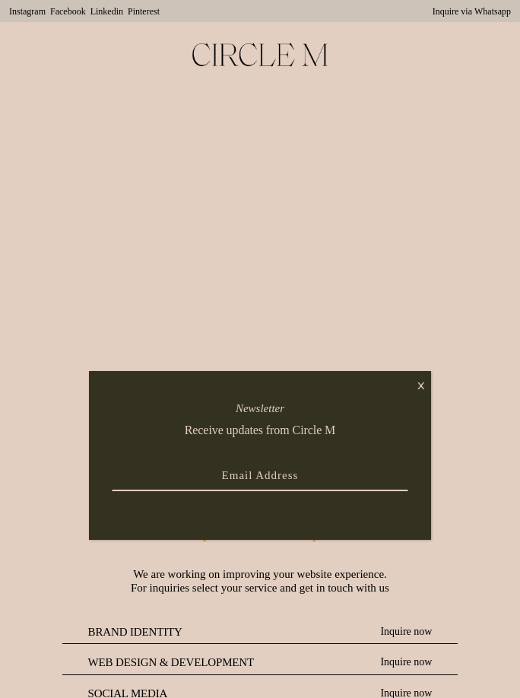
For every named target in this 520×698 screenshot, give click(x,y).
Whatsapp (492, 11)
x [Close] (421, 384)
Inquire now (406, 631)
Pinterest (144, 11)
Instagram (27, 11)
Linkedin (106, 11)
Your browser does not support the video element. (260, 231)
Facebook (68, 11)
